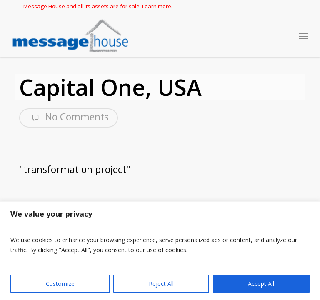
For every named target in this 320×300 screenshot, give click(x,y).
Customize (60, 284)
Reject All (161, 284)
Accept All (261, 284)
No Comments (68, 117)
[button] (303, 36)
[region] (160, 250)
